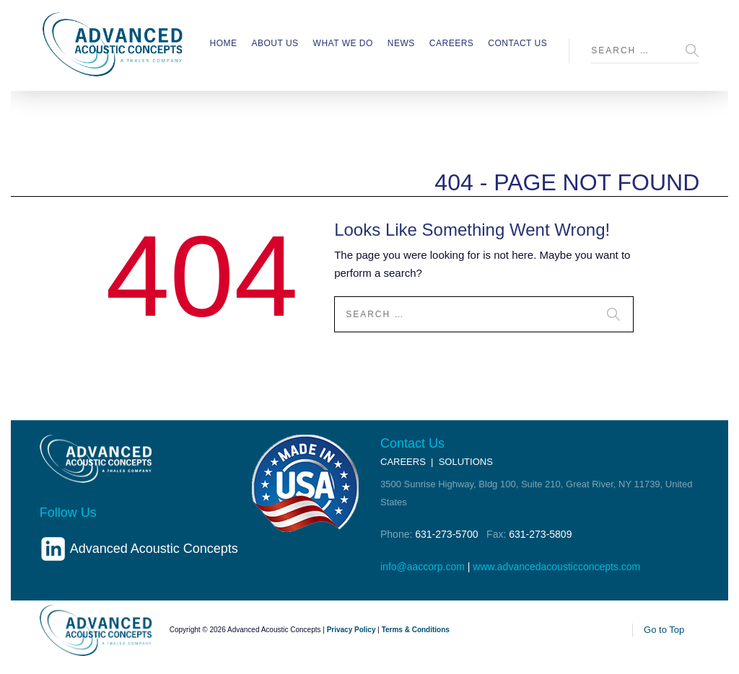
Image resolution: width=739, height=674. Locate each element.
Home (223, 43)
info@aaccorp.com (422, 566)
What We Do (343, 43)
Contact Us (517, 43)
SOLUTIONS (466, 461)
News (401, 43)
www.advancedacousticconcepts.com (556, 566)
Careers (451, 43)
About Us (274, 43)
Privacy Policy (351, 630)
